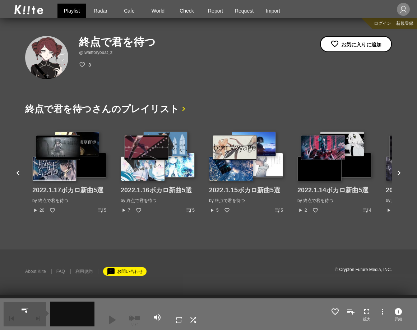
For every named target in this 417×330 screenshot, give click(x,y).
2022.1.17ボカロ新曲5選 (67, 190)
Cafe (129, 11)
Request (244, 11)
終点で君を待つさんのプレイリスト (102, 109)
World (158, 11)
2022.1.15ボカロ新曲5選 (244, 190)
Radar (100, 11)
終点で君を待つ (53, 200)
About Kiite (35, 271)
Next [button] (399, 172)
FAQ (60, 271)
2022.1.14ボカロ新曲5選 (333, 190)
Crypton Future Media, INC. (365, 269)
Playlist (72, 11)
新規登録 (404, 23)
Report (215, 11)
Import (273, 11)
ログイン (382, 23)
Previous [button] (18, 172)
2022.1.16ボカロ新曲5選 (156, 190)
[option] (69, 172)
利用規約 (84, 271)
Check (187, 11)
